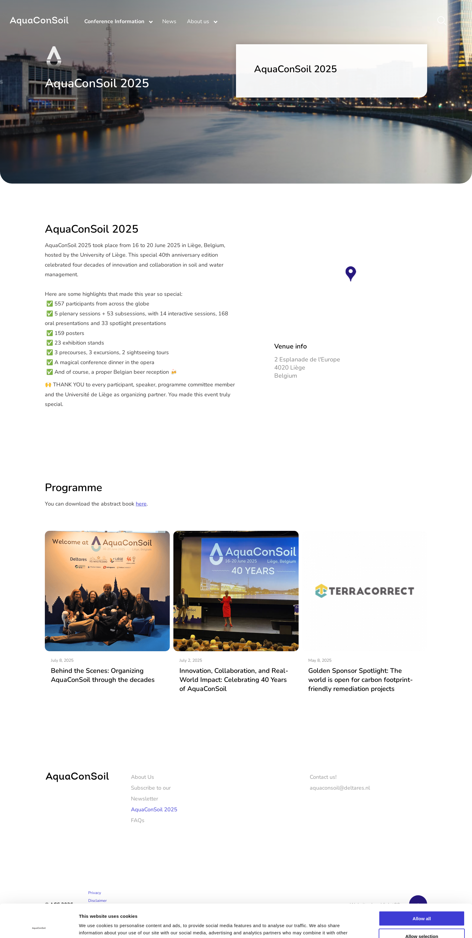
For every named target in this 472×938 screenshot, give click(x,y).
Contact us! (323, 776)
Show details (316, 926)
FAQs (137, 820)
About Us (142, 776)
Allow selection (421, 902)
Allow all (422, 885)
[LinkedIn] (423, 836)
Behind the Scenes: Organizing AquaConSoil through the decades (103, 675)
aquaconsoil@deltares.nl (340, 787)
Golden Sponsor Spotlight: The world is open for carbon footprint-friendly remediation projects (360, 679)
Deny (421, 920)
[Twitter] (405, 836)
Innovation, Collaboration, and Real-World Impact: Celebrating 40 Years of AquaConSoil (233, 679)
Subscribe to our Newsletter (151, 793)
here (141, 503)
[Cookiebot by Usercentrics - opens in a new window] (39, 926)
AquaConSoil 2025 (154, 809)
